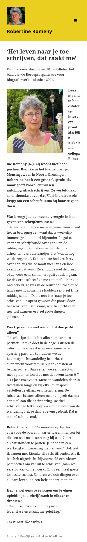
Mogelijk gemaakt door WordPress (41, 536)
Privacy (11, 536)
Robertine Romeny (29, 31)
